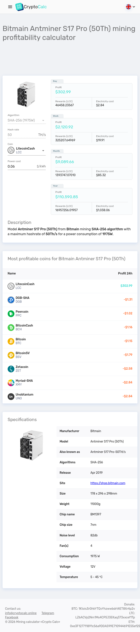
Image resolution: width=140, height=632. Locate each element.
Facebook (11, 617)
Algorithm (13, 115)
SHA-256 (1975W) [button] (21, 120)
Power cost (14, 161)
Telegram (48, 613)
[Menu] (10, 7)
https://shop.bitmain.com (107, 483)
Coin (10, 144)
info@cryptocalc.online (21, 613)
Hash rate (13, 129)
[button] (27, 151)
